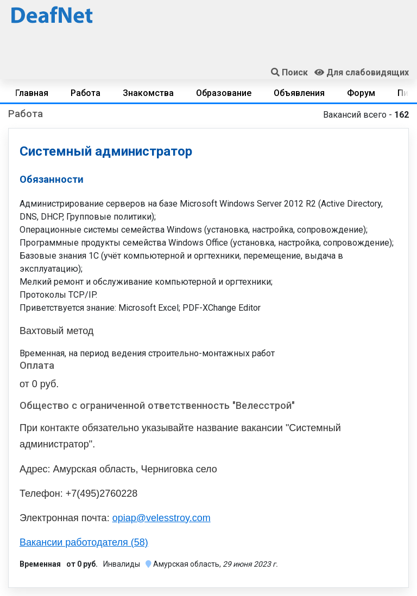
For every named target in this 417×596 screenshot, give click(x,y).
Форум (361, 93)
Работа (85, 93)
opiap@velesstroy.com (161, 517)
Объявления (299, 93)
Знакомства (148, 93)
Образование (223, 93)
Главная (31, 93)
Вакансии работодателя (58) (84, 542)
